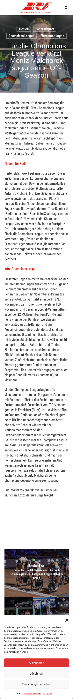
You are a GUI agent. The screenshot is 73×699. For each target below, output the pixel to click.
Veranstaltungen (52, 35)
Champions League (21, 35)
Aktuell (24, 29)
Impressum (47, 693)
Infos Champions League (20, 268)
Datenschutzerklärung (32, 693)
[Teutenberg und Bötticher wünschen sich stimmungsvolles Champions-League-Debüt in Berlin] (36, 573)
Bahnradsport (44, 29)
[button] (67, 620)
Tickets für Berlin (15, 163)
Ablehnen (36, 673)
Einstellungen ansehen (36, 684)
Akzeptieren (36, 662)
